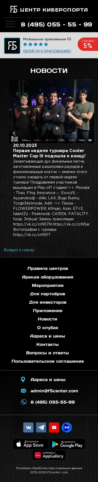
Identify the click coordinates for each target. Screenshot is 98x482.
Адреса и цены (47, 336)
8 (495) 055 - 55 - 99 (56, 24)
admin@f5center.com (54, 390)
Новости (47, 319)
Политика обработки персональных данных (49, 468)
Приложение (47, 310)
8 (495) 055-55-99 (53, 402)
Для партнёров (47, 293)
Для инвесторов (47, 302)
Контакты (47, 344)
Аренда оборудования (47, 277)
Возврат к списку (19, 250)
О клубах (47, 327)
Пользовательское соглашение (47, 361)
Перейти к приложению (47, 51)
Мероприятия (48, 285)
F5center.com (57, 472)
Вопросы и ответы (47, 352)
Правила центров (47, 268)
